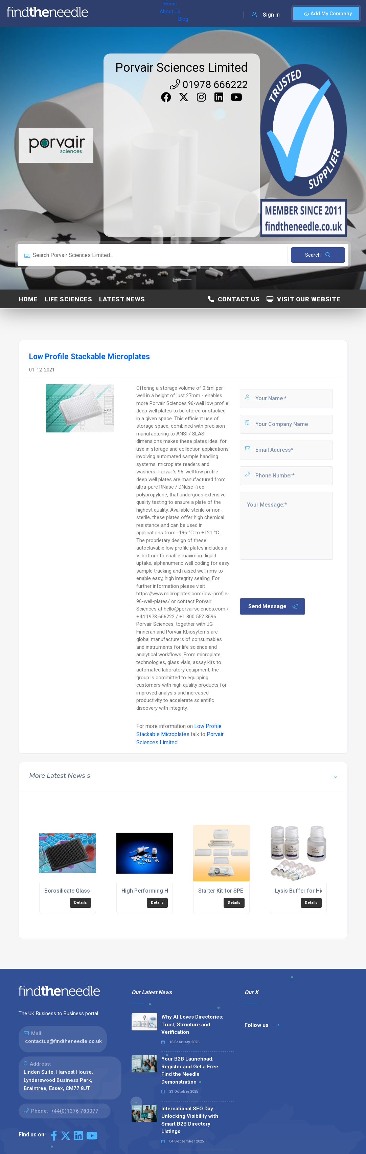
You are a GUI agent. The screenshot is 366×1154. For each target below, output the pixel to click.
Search (317, 255)
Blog (151, 13)
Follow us (262, 1025)
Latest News (122, 299)
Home (102, 13)
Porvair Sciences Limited (181, 68)
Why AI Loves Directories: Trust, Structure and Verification (192, 1024)
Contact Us (234, 299)
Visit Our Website (304, 299)
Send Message (273, 606)
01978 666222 (209, 84)
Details (80, 902)
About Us (128, 13)
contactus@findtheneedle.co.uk (63, 1041)
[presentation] (290, 578)
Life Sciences (68, 299)
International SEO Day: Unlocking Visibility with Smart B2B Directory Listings (189, 1120)
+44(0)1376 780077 (74, 1111)
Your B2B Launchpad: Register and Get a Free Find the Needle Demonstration (189, 1070)
